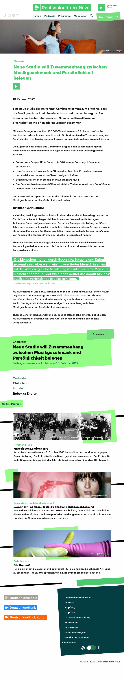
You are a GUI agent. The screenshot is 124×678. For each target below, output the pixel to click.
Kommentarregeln (75, 632)
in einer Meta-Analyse (73, 295)
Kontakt (69, 602)
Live (101, 17)
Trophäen (70, 612)
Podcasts (49, 15)
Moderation (80, 15)
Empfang (70, 607)
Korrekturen (71, 627)
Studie (55, 135)
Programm (64, 15)
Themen (36, 15)
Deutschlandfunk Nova (78, 597)
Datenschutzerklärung (77, 617)
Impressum (71, 622)
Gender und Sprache (77, 637)
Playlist (109, 17)
